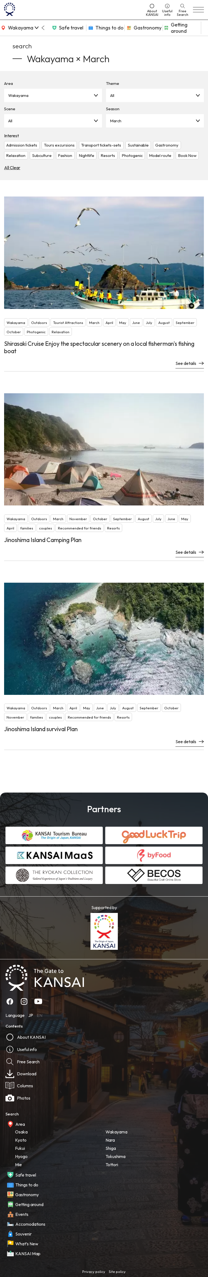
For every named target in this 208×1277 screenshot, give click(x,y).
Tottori (112, 1164)
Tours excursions (59, 145)
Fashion (65, 155)
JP (30, 1015)
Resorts (108, 155)
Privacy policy (93, 1271)
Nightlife (86, 155)
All (112, 95)
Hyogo (21, 1156)
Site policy (117, 1271)
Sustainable (138, 145)
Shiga (111, 1148)
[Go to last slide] (43, 27)
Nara (110, 1140)
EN (39, 1015)
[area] (19, 28)
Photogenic (132, 155)
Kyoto (21, 1140)
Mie (18, 1164)
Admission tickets (21, 145)
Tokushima (115, 1156)
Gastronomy (166, 145)
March (115, 120)
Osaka (21, 1132)
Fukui (20, 1148)
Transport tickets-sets (101, 145)
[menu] (198, 9)
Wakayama (18, 95)
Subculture (42, 155)
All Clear (12, 167)
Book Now (187, 155)
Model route (160, 155)
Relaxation (15, 155)
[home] (73, 10)
